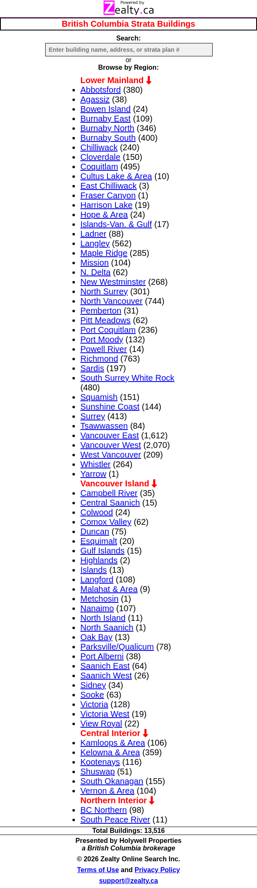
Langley (95, 243)
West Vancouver (110, 454)
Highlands (99, 560)
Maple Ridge (103, 253)
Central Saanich (110, 502)
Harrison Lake (106, 205)
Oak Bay (96, 637)
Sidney (93, 685)
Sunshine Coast (109, 406)
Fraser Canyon (108, 195)
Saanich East (105, 665)
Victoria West (104, 713)
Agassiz (95, 99)
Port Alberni (101, 656)
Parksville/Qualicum (117, 646)
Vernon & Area (107, 790)
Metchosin (99, 598)
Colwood (96, 512)
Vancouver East (109, 435)
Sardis (92, 368)
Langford (96, 579)
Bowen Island (105, 109)
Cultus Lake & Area (116, 176)
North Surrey (104, 291)
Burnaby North (107, 128)
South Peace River (115, 819)
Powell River (103, 349)
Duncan (94, 531)
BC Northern (103, 810)
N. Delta (95, 272)
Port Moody (101, 339)
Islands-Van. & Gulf (116, 224)
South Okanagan (111, 781)
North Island (103, 617)
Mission (94, 262)
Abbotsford (100, 89)
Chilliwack (99, 147)
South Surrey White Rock (127, 377)
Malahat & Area (109, 589)
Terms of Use (98, 869)
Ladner (93, 233)
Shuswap (97, 771)
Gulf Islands (102, 550)
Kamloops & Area (112, 742)
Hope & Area (104, 214)
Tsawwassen (104, 425)
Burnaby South (108, 137)
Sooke (92, 694)
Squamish (99, 397)
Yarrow (93, 473)
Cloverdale (100, 157)
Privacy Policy (157, 869)
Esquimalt (98, 541)
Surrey (92, 416)
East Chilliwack (108, 185)
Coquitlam (99, 166)
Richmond (99, 358)
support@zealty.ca (128, 880)
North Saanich (107, 627)
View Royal (101, 723)
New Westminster (113, 281)
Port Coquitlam (108, 329)
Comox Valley (105, 521)
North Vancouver (111, 301)
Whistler (95, 464)
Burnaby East (105, 118)
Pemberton (100, 310)
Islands (93, 569)
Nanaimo (97, 608)
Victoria (94, 704)
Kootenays (100, 762)
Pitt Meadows (105, 320)
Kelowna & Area (110, 752)
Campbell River (109, 493)
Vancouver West (110, 445)
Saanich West (106, 675)
